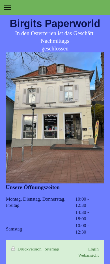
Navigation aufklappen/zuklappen (55, 7)
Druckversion (27, 249)
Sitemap (52, 249)
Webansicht (88, 255)
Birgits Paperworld (55, 23)
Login (93, 249)
